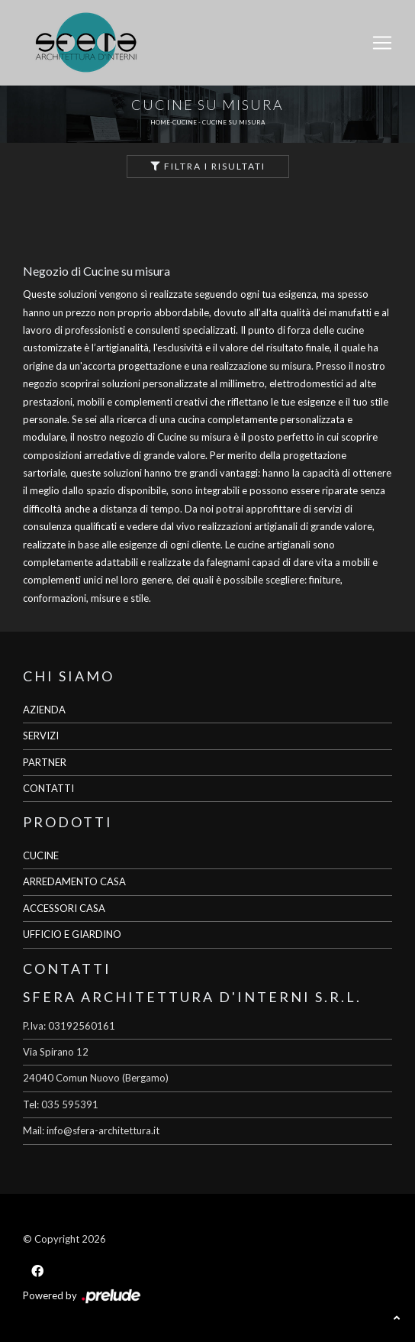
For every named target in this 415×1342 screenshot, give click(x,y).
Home (160, 122)
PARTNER (44, 762)
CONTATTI (48, 788)
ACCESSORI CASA (64, 908)
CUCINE (41, 855)
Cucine (184, 122)
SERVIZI (41, 735)
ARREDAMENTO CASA (74, 881)
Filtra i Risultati (207, 166)
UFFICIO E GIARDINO (72, 934)
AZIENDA (44, 709)
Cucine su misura (233, 122)
